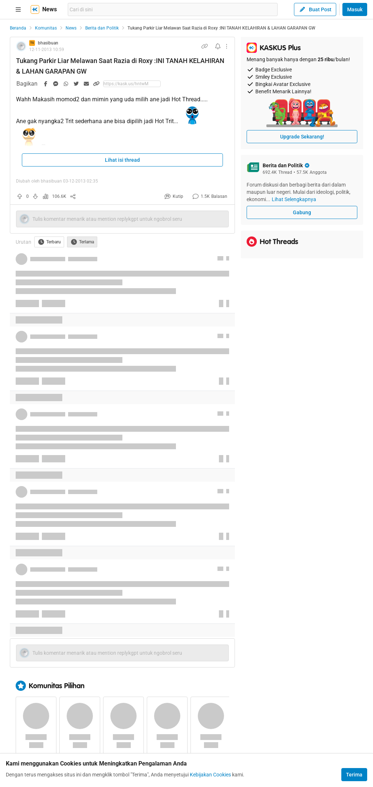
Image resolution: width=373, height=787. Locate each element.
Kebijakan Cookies (210, 775)
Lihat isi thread (122, 160)
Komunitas (46, 28)
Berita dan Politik (102, 28)
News (71, 28)
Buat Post (315, 9)
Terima (354, 775)
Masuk (354, 9)
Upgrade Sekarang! (302, 137)
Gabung (302, 212)
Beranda (18, 28)
